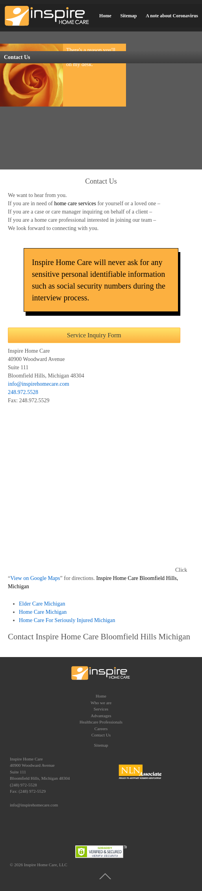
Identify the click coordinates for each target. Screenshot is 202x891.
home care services (75, 203)
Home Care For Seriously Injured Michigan (68, 620)
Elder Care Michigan (42, 604)
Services (101, 709)
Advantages (101, 715)
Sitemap (128, 15)
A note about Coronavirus (172, 15)
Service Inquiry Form (94, 335)
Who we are (101, 702)
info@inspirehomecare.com (38, 384)
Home (105, 15)
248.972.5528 (23, 392)
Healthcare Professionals (101, 722)
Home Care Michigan (43, 612)
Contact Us (101, 735)
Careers (101, 728)
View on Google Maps (35, 578)
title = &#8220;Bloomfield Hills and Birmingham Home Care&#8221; (91, 488)
